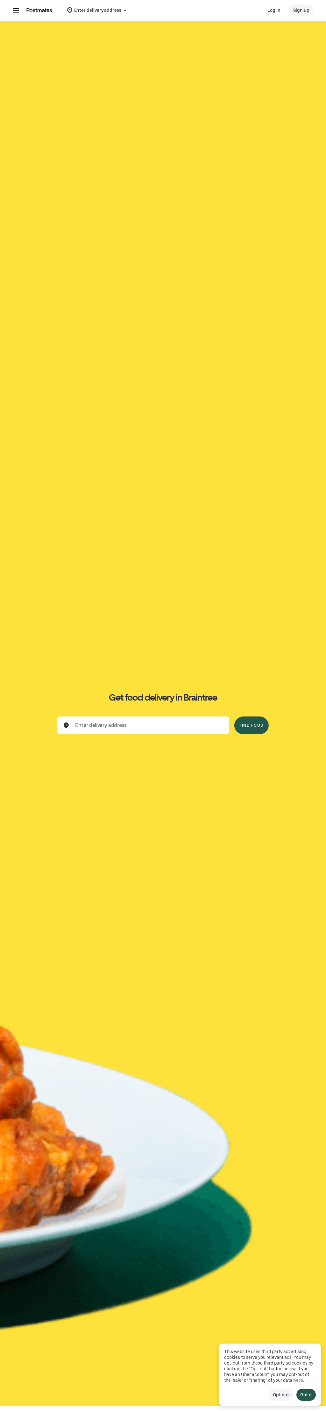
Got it (306, 1394)
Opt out (281, 1394)
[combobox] (148, 725)
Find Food (251, 725)
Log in (273, 10)
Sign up (301, 10)
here (298, 1380)
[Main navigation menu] (16, 10)
